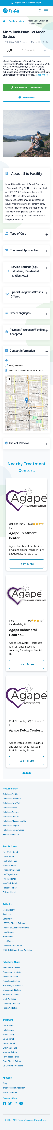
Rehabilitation (9, 1030)
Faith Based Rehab (11, 1057)
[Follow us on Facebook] (4, 1103)
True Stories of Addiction (14, 1088)
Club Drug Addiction (11, 1003)
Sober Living (8, 1034)
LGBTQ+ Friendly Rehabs (14, 923)
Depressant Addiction (12, 972)
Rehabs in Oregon (11, 825)
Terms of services (25, 1120)
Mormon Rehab (10, 1052)
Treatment (8, 1020)
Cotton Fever (8, 919)
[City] (23, 21)
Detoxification (9, 1025)
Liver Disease (9, 932)
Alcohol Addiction (10, 977)
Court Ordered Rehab (12, 946)
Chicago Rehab (9, 892)
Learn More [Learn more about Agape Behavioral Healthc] (26, 664)
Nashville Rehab (10, 861)
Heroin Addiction (10, 1008)
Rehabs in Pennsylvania (13, 830)
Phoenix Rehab (9, 879)
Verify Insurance (10, 1092)
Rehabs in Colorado (11, 816)
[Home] (5, 21)
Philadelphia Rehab (11, 870)
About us (7, 1078)
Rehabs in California (12, 799)
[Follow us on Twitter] (10, 1103)
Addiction (7, 904)
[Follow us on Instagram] (15, 1103)
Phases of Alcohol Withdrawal (16, 928)
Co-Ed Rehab (8, 1039)
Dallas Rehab (8, 856)
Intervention (8, 937)
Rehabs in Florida (10, 794)
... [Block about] (41, 74)
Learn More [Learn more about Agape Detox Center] (26, 760)
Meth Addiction (9, 999)
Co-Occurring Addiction (13, 1066)
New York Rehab (10, 883)
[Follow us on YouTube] (21, 1103)
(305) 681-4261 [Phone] (16, 365)
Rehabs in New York (11, 803)
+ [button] (9, 379)
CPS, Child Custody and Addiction (17, 950)
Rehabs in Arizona (11, 812)
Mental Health (9, 910)
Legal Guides (8, 941)
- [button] (9, 383)
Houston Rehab (10, 865)
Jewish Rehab (9, 1043)
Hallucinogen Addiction (13, 985)
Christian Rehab (10, 1048)
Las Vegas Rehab (10, 874)
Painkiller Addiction (11, 981)
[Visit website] (26, 98)
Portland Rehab (10, 888)
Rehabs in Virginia (11, 834)
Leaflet (44, 430)
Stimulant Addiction (11, 968)
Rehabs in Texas (10, 808)
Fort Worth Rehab (10, 852)
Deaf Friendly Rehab (12, 1061)
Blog (5, 1083)
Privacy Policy (40, 1120)
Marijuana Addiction (12, 990)
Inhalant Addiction (11, 994)
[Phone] (26, 87)
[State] (13, 21)
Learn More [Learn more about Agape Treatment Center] (26, 564)
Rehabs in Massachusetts (14, 821)
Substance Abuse (11, 962)
